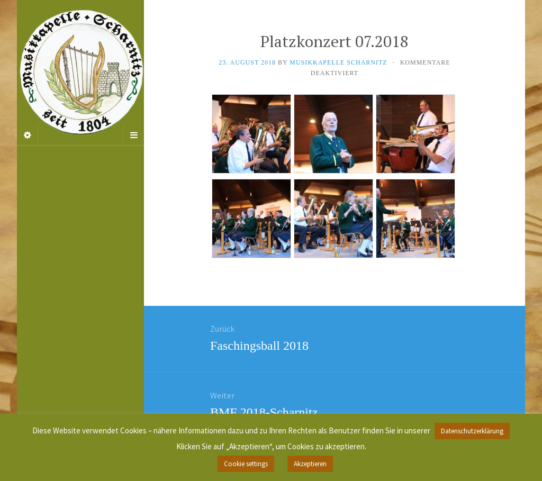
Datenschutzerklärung (472, 430)
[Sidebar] (27, 135)
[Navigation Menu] (133, 135)
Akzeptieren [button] (310, 463)
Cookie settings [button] (246, 463)
